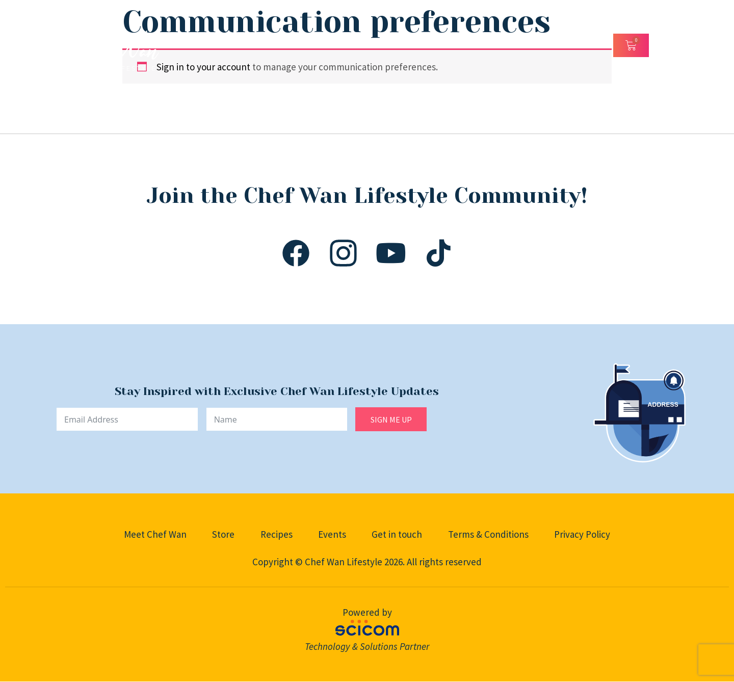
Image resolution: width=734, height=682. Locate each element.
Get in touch (397, 534)
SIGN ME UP (391, 419)
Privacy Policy (583, 534)
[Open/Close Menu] (663, 45)
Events (332, 534)
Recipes (276, 534)
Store (223, 534)
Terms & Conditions (489, 534)
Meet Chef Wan (154, 534)
